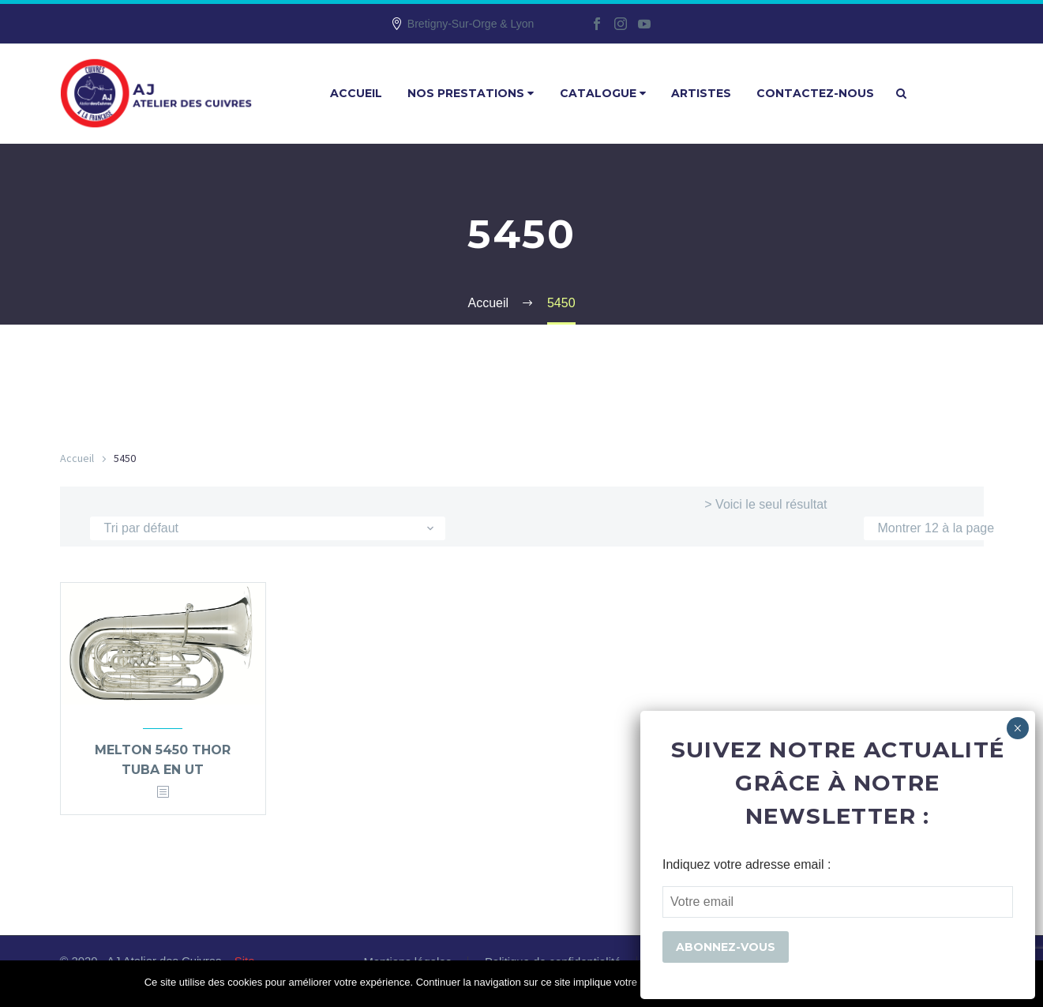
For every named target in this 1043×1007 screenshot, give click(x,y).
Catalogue (603, 93)
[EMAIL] (837, 902)
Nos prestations (470, 93)
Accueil (356, 93)
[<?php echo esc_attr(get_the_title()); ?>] (162, 792)
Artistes (701, 93)
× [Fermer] (1017, 728)
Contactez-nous (815, 93)
